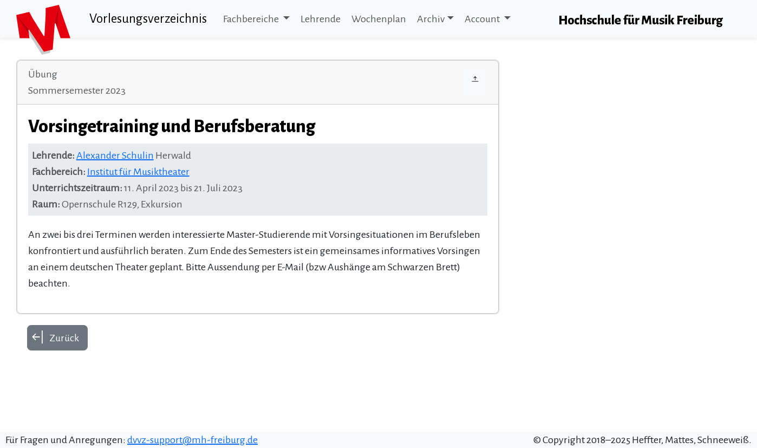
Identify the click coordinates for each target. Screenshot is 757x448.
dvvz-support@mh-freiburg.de (192, 439)
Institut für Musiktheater (138, 171)
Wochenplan (378, 19)
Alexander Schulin (115, 155)
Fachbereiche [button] (251, 19)
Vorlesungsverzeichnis (148, 18)
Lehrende (321, 19)
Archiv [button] (431, 19)
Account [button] (483, 19)
